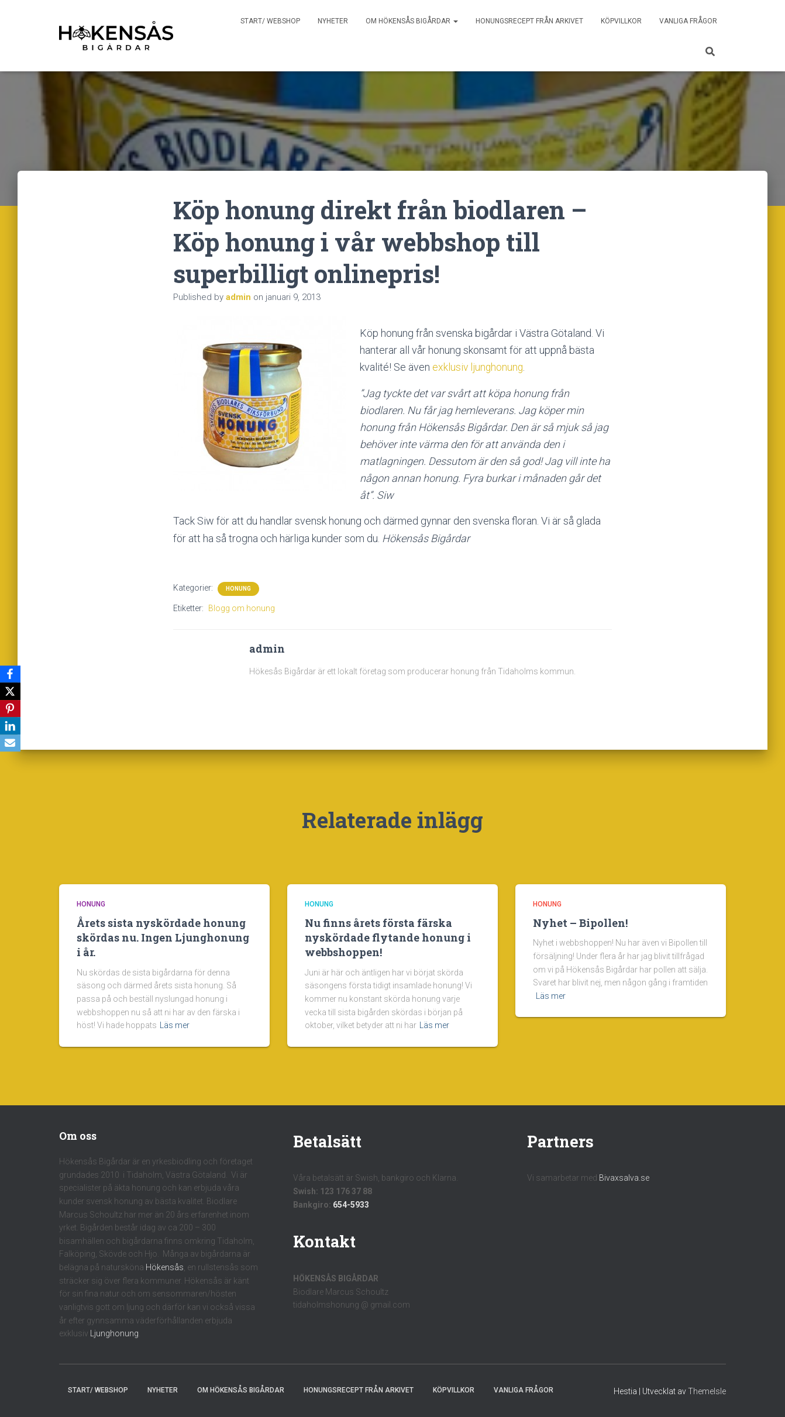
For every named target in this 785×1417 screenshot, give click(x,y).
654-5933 (351, 1204)
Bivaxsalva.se (624, 1177)
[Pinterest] (11, 709)
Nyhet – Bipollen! (580, 923)
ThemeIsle (707, 1391)
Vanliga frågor (688, 21)
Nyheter (333, 21)
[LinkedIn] (11, 726)
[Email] (11, 744)
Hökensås (165, 1267)
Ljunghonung (114, 1333)
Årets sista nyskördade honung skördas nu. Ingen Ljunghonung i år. (163, 937)
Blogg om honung (241, 607)
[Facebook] (11, 673)
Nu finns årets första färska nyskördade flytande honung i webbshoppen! (388, 937)
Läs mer (175, 1025)
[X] (11, 691)
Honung (238, 588)
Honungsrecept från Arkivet (529, 21)
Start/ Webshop (270, 21)
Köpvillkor (621, 21)
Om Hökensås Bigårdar (412, 21)
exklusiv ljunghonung (478, 367)
